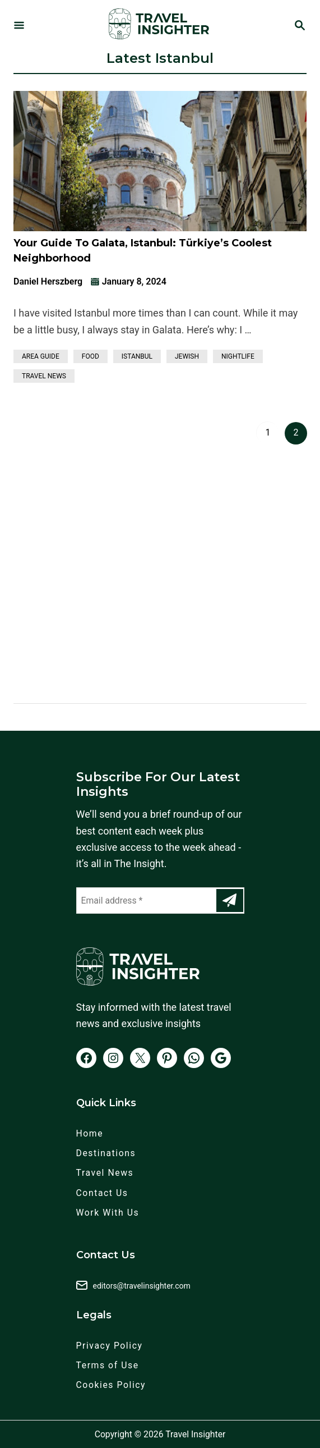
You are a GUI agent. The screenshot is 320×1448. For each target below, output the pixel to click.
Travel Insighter (195, 1434)
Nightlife (237, 356)
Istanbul (137, 356)
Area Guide (40, 356)
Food (90, 356)
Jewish (187, 356)
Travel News (44, 376)
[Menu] (19, 26)
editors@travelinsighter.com (142, 1285)
